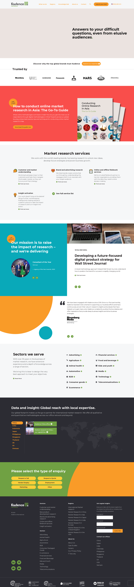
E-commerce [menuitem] (44, 553)
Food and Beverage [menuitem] (47, 558)
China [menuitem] (99, 540)
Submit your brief (101, 4)
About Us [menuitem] (71, 543)
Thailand (15, 440)
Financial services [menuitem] (46, 556)
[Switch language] (116, 4)
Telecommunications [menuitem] (47, 569)
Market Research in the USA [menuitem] (76, 533)
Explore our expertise (90, 64)
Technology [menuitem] (44, 566)
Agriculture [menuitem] (44, 540)
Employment (49, 483)
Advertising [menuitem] (44, 534)
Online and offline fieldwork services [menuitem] (46, 522)
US (13, 445)
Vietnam (15, 448)
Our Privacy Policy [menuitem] (74, 551)
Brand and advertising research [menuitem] (47, 518)
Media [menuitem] (42, 564)
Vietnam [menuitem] (99, 565)
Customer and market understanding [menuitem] (47, 508)
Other (50, 487)
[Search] (90, 4)
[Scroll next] (72, 336)
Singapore (16, 437)
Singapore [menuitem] (100, 554)
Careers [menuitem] (71, 548)
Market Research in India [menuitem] (77, 520)
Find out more (24, 184)
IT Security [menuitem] (72, 554)
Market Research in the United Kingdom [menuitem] (76, 529)
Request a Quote (50, 478)
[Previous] (33, 277)
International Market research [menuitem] (75, 508)
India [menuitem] (98, 546)
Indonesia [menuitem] (100, 549)
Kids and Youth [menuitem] (45, 561)
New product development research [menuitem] (48, 513)
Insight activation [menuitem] (46, 526)
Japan (14, 431)
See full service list (65, 193)
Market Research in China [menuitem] (77, 512)
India (14, 426)
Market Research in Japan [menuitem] (77, 517)
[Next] (37, 277)
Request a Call (23, 478)
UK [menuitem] (98, 560)
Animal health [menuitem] (45, 537)
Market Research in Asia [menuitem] (76, 515)
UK (13, 443)
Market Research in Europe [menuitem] (75, 524)
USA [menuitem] (98, 562)
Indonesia (16, 428)
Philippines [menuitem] (100, 551)
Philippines (16, 434)
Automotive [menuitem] (44, 543)
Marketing (23, 487)
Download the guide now (23, 127)
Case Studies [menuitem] (72, 545)
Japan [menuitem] (99, 543)
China (14, 423)
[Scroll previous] (68, 336)
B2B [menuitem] (41, 545)
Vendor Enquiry (23, 483)
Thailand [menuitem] (100, 557)
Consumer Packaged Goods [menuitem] (47, 549)
